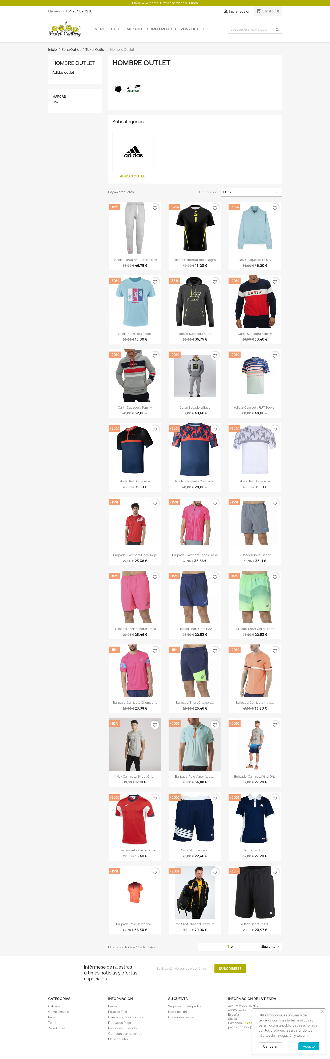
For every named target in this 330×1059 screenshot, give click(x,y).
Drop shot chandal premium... (195, 924)
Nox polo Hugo (254, 850)
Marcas (59, 96)
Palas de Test (117, 1012)
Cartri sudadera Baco (195, 407)
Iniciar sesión (177, 1012)
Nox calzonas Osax (195, 850)
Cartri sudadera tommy (135, 407)
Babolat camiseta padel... (135, 334)
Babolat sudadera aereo (195, 334)
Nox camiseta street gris (135, 776)
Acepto (309, 1046)
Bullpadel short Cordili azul (195, 629)
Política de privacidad (123, 1028)
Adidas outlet (63, 72)
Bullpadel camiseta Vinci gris (254, 776)
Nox (55, 102)
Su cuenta (178, 998)
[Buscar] (255, 29)
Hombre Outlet (73, 63)
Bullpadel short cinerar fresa (135, 629)
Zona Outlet (193, 29)
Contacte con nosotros (125, 1034)
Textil (115, 29)
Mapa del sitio (118, 1039)
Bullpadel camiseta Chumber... (135, 703)
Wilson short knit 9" (255, 924)
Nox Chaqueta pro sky (255, 260)
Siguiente (271, 946)
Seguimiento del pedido (185, 1006)
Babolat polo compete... (135, 481)
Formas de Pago (119, 1023)
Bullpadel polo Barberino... (135, 924)
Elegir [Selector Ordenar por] (251, 192)
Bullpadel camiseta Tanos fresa (195, 555)
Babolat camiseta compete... (195, 481)
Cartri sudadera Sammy (255, 334)
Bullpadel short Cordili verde (254, 629)
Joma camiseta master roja (135, 850)
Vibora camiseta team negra (195, 260)
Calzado (133, 29)
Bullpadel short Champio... (195, 703)
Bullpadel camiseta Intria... (255, 703)
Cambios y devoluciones (125, 1017)
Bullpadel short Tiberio (255, 555)
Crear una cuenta (181, 1017)
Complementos (161, 29)
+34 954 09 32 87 (79, 11)
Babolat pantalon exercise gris (135, 260)
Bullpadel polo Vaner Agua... (195, 776)
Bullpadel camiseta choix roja (135, 555)
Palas (98, 29)
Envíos (113, 1006)
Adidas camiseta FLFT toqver (255, 407)
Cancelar (270, 1046)
